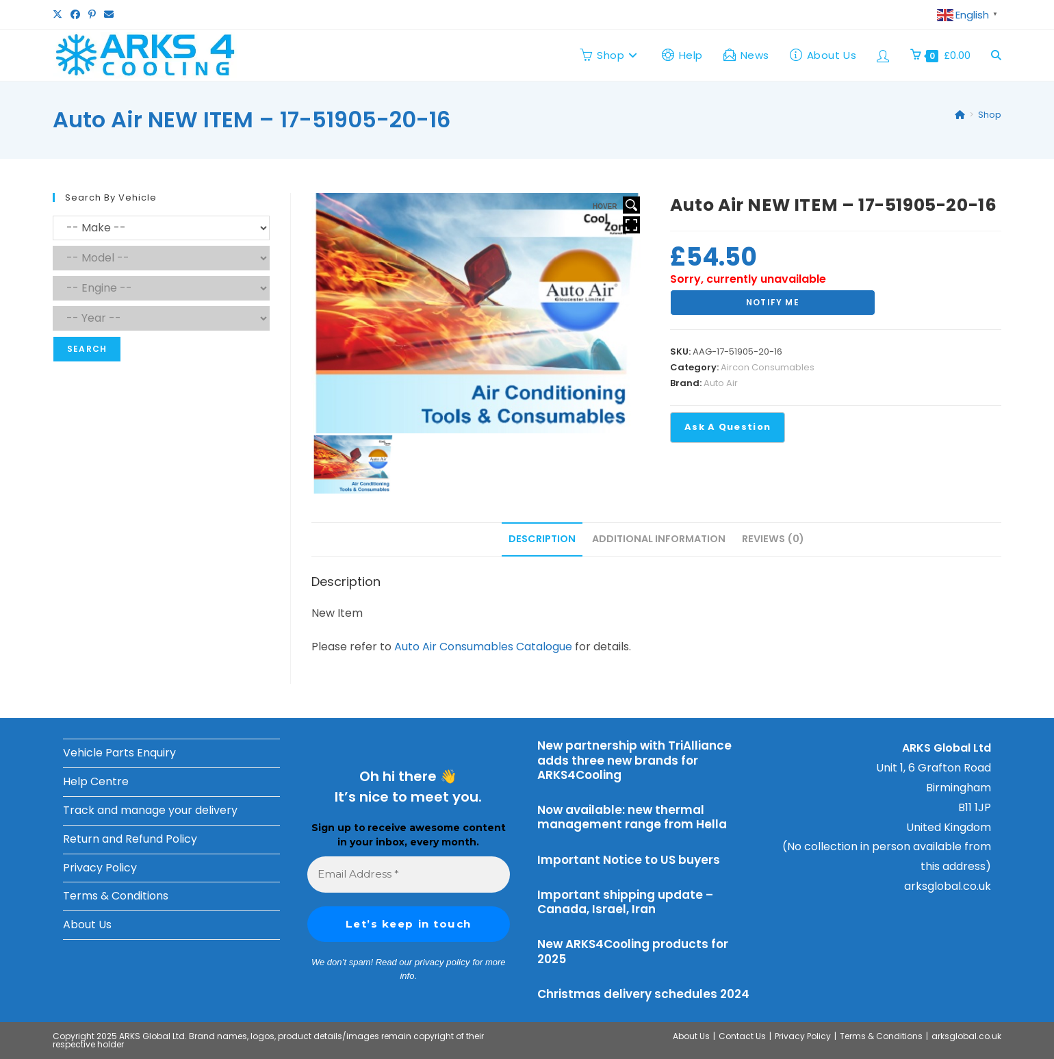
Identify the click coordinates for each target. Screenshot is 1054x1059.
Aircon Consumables (767, 367)
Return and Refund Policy (130, 839)
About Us (87, 924)
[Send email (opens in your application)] (109, 15)
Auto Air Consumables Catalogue (483, 646)
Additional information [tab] (658, 539)
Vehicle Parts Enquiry (119, 753)
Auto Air (721, 383)
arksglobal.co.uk (947, 886)
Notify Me (772, 302)
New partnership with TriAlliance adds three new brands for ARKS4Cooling (634, 760)
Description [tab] (542, 539)
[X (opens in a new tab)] (59, 15)
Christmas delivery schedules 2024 (643, 994)
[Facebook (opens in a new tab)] (75, 15)
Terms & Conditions (115, 896)
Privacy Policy (100, 868)
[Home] (960, 114)
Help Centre (96, 781)
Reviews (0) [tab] (773, 539)
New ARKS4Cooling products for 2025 (632, 951)
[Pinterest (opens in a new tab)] (92, 15)
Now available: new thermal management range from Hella (632, 817)
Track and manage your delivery (150, 810)
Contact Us (742, 1036)
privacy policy (442, 962)
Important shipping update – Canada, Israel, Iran (625, 901)
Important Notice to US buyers (628, 860)
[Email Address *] (409, 874)
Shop (989, 114)
